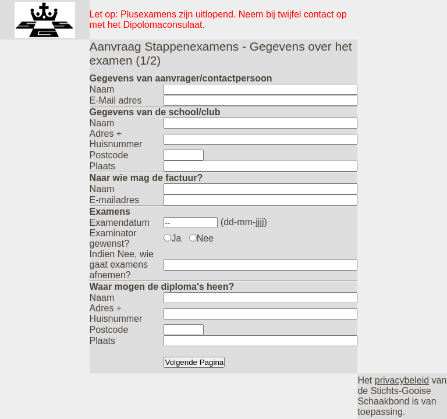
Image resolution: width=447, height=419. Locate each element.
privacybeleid (402, 380)
